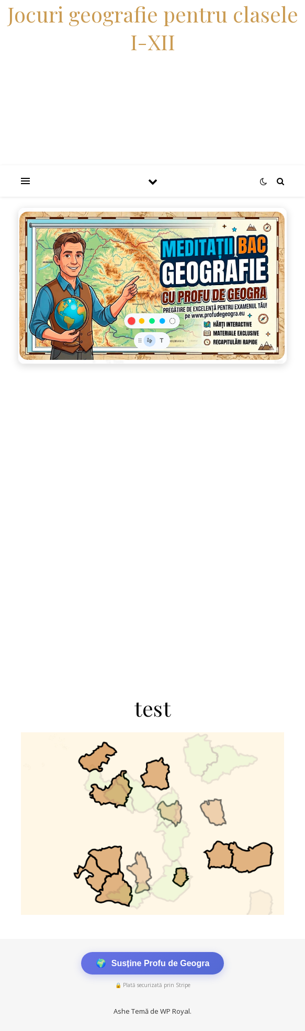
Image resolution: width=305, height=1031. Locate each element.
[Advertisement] (152, 448)
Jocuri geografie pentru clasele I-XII (152, 27)
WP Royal (175, 1011)
